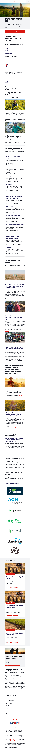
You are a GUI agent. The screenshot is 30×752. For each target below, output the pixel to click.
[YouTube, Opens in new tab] (15, 723)
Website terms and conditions (11, 710)
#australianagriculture (10, 573)
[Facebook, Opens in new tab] (11, 723)
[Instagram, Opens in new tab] (19, 723)
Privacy (7, 708)
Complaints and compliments (11, 695)
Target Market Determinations (10, 740)
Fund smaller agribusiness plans (12, 173)
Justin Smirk (15, 587)
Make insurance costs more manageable (14, 244)
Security (7, 705)
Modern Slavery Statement (11, 714)
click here (20, 395)
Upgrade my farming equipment (12, 181)
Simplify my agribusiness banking (12, 203)
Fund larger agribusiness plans (12, 164)
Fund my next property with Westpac (13, 253)
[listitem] (15, 576)
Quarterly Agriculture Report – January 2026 (14, 606)
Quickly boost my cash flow (11, 212)
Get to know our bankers (9, 59)
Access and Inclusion (10, 700)
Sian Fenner (9, 587)
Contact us (15, 31)
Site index (7, 713)
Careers (7, 698)
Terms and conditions (10, 711)
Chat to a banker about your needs (12, 97)
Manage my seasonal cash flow (12, 221)
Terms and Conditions (14, 739)
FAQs (7, 706)
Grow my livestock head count (12, 190)
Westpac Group (9, 703)
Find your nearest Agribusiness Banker (12, 665)
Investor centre (8, 701)
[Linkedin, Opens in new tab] (17, 723)
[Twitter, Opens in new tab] (13, 723)
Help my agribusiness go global (12, 230)
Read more (7, 299)
